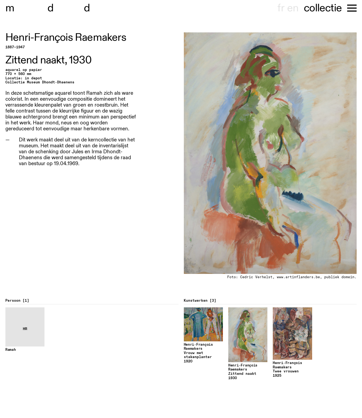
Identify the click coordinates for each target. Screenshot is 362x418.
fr (280, 8)
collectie (323, 8)
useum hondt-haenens (66, 8)
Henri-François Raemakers (65, 37)
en (292, 8)
